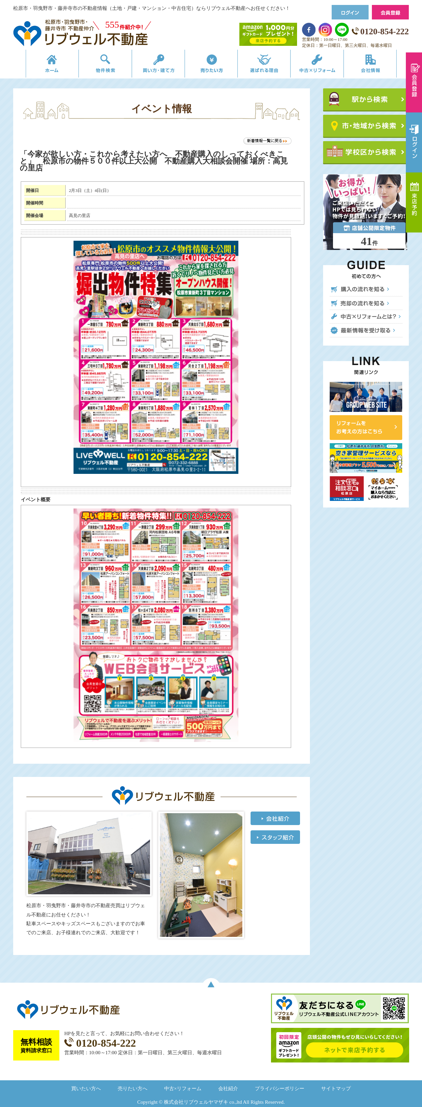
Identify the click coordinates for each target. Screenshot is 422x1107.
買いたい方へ (86, 1088)
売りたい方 (211, 65)
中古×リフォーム (324, 65)
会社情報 (380, 65)
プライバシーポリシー (279, 1088)
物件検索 (98, 65)
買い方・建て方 (154, 65)
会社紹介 (228, 1088)
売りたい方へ (132, 1088)
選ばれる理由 (267, 65)
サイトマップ (336, 1088)
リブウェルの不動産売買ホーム (41, 65)
